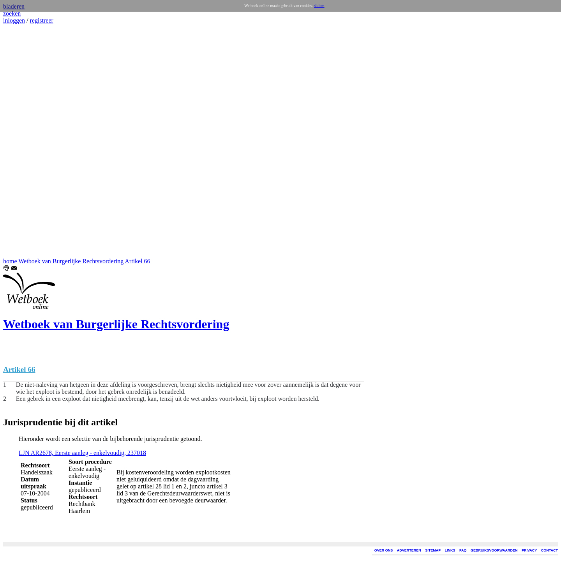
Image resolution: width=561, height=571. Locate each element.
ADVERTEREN (409, 550)
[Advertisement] (26, 141)
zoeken (12, 13)
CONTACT (549, 550)
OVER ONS (383, 550)
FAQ (463, 550)
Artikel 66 (137, 261)
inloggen (14, 20)
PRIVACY (529, 550)
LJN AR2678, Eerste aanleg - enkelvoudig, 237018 (82, 452)
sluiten (319, 6)
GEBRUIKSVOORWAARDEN (494, 550)
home (10, 261)
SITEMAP (433, 550)
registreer (41, 20)
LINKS (450, 550)
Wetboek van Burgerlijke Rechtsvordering (70, 261)
